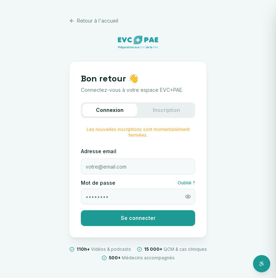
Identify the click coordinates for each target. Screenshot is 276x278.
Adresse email (98, 151)
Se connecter (138, 218)
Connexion (110, 110)
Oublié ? (186, 182)
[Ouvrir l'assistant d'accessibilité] (261, 263)
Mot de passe (98, 182)
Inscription (166, 110)
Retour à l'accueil (93, 21)
